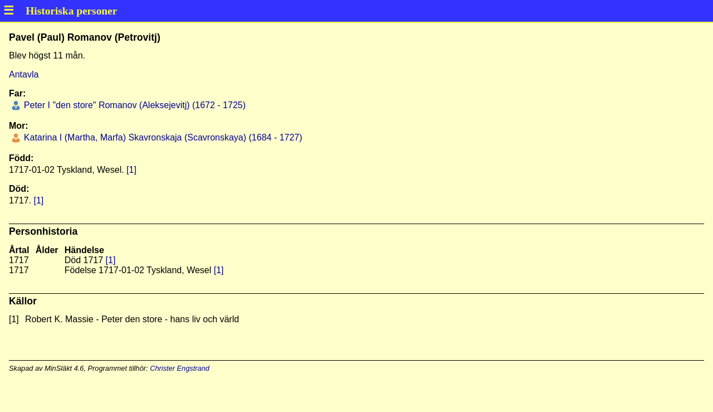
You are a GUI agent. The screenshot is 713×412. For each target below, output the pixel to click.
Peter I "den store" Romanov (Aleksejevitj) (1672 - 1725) (133, 105)
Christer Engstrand (179, 368)
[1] (131, 170)
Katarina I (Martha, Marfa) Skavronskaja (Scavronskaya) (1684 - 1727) (161, 137)
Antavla (23, 74)
